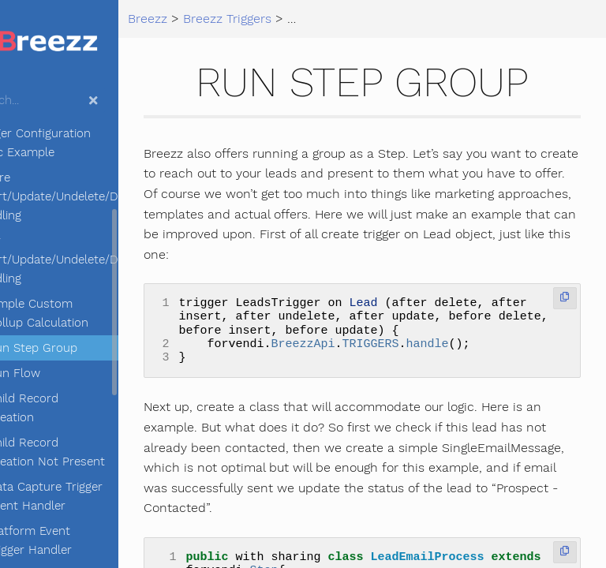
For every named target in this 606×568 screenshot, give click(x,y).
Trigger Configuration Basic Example (96, 142)
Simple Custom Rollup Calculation (101, 313)
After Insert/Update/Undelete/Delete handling (109, 260)
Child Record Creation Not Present (109, 452)
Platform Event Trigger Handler (92, 540)
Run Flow (76, 373)
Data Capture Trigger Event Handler (108, 496)
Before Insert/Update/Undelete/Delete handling (109, 196)
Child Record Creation (86, 407)
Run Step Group (95, 348)
